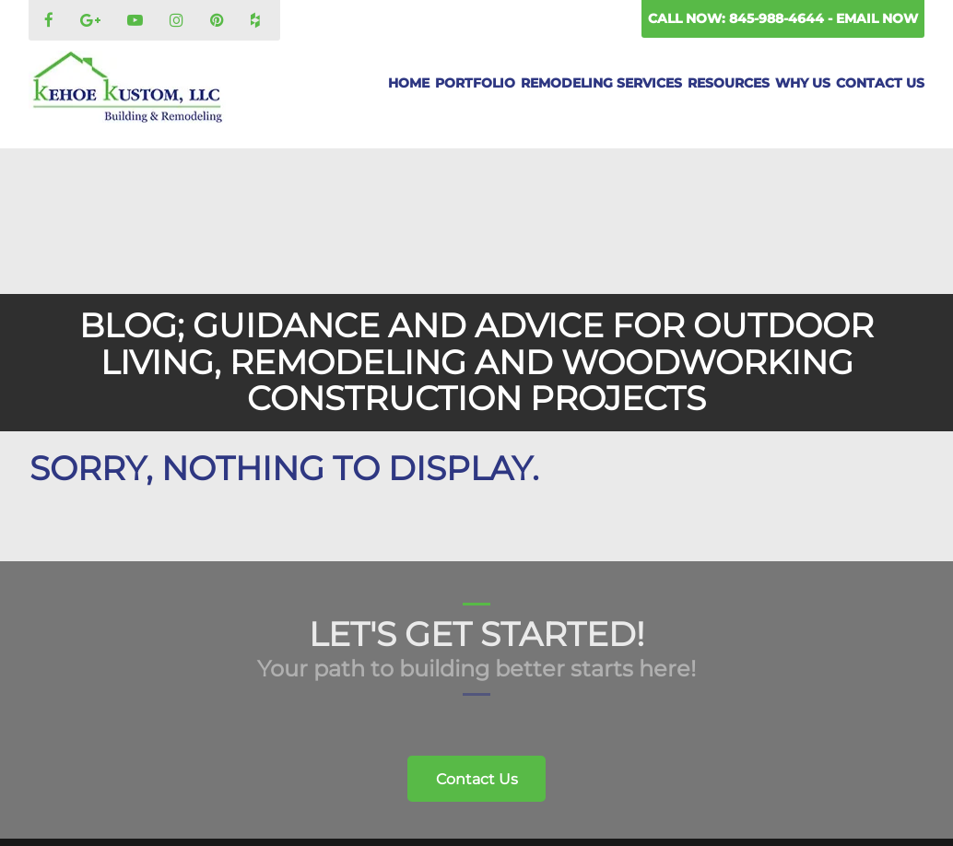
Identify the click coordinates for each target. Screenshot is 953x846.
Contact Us (880, 83)
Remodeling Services (601, 83)
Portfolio (475, 83)
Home (408, 83)
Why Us (802, 83)
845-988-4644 (778, 18)
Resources (729, 83)
